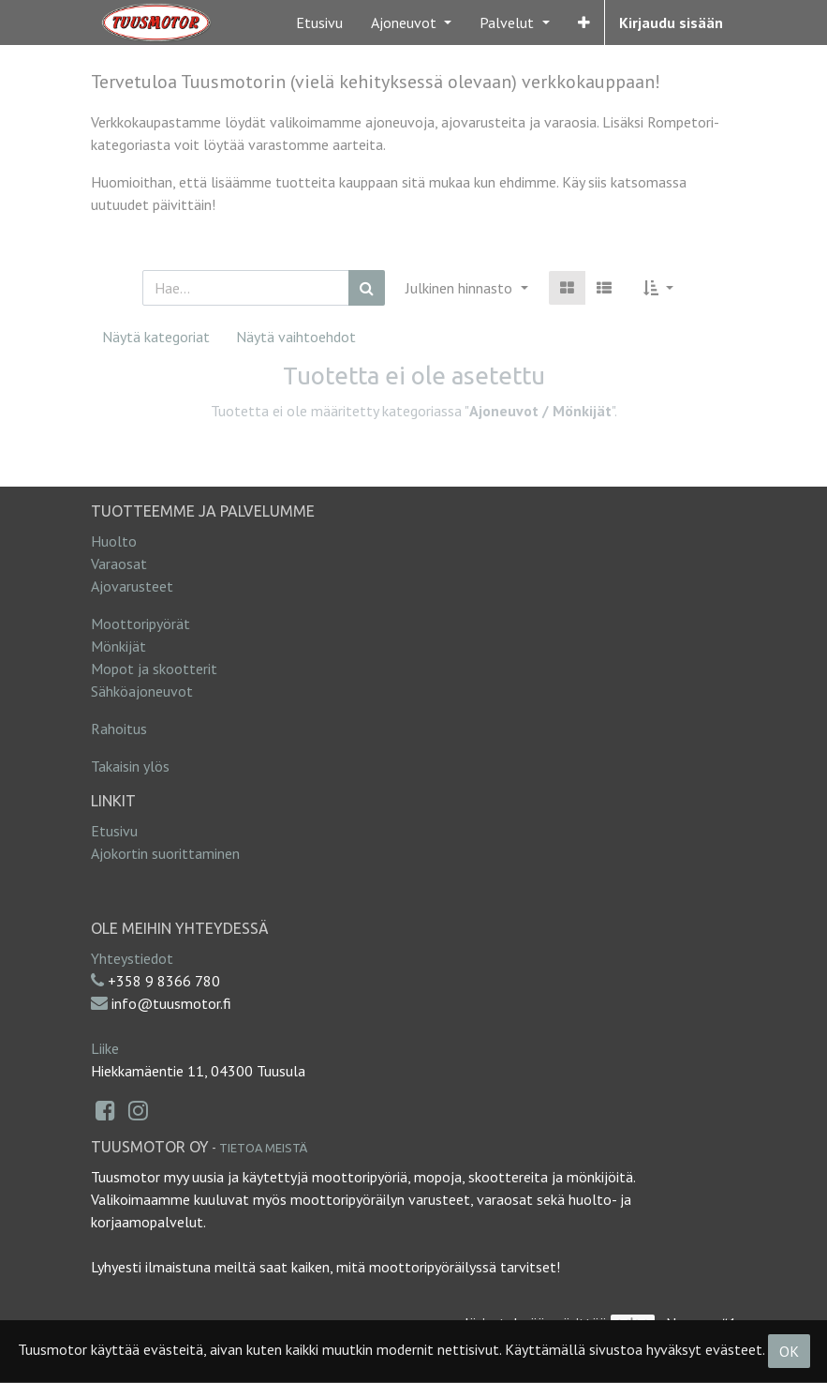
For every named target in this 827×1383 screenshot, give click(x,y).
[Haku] (366, 288)
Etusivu (114, 830)
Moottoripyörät (140, 623)
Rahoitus (119, 728)
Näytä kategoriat (156, 336)
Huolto (114, 541)
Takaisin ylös (130, 766)
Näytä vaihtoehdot (296, 336)
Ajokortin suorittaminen (165, 853)
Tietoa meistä (263, 1147)
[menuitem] (319, 22)
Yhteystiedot (132, 958)
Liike (105, 1048)
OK (789, 1351)
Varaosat (119, 563)
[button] (584, 22)
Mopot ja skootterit (154, 668)
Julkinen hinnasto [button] (461, 287)
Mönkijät (118, 646)
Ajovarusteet (132, 586)
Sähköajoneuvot (142, 691)
